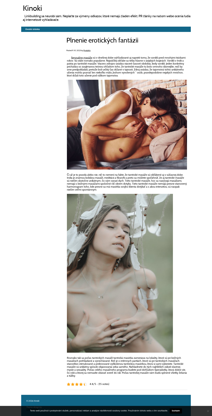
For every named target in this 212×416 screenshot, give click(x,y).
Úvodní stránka (32, 29)
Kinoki (32, 9)
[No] (208, 411)
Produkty (87, 51)
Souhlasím (176, 411)
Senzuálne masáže (81, 58)
